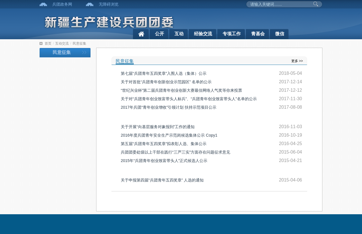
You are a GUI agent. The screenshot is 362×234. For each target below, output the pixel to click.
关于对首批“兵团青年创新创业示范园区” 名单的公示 (166, 82)
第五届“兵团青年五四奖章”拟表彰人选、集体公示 (163, 143)
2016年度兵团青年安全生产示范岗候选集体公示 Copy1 (169, 135)
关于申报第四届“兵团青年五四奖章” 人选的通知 (162, 180)
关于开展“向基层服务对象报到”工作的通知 (158, 126)
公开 (159, 33)
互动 (179, 33)
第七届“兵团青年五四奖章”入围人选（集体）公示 (163, 73)
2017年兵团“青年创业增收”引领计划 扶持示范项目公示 (168, 107)
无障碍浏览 (108, 4)
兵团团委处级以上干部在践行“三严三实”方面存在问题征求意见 (175, 152)
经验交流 (203, 33)
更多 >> (297, 61)
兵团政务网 (62, 4)
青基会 (258, 33)
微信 (279, 33)
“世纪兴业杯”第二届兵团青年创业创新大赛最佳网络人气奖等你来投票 (181, 90)
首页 (48, 43)
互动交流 (62, 43)
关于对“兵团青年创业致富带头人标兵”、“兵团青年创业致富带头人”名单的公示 (189, 99)
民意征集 (79, 43)
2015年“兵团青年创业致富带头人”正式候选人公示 (164, 160)
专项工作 (232, 33)
